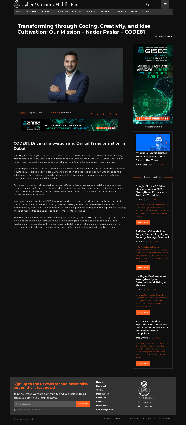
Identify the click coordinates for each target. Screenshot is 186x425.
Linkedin (147, 402)
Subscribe (83, 404)
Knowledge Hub (164, 36)
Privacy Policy (38, 409)
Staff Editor (66, 112)
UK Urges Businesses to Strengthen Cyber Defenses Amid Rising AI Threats (151, 281)
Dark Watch (142, 338)
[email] (45, 404)
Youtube (147, 406)
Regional (140, 242)
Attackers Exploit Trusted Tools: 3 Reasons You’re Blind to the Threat (151, 157)
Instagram (148, 398)
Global (139, 199)
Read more (143, 222)
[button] (145, 4)
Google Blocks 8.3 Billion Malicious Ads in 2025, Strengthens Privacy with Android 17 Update (151, 191)
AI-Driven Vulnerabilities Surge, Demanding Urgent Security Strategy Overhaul (152, 234)
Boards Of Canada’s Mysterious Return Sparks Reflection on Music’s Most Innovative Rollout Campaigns (152, 327)
